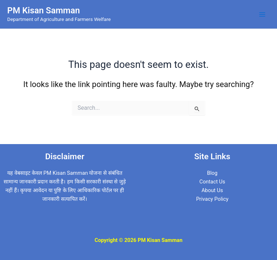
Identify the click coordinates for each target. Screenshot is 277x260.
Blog (212, 173)
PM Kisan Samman (43, 10)
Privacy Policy (212, 199)
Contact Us (212, 181)
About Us (212, 190)
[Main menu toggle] (262, 14)
